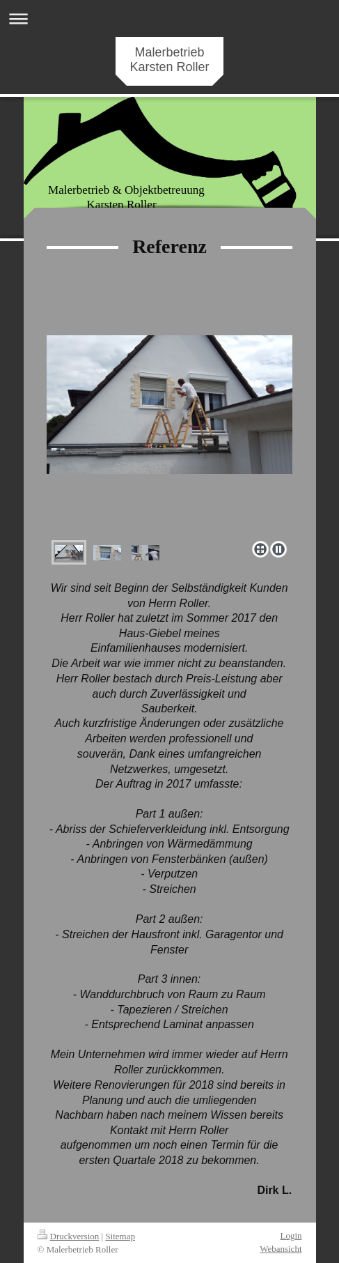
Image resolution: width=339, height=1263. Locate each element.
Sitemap (120, 1236)
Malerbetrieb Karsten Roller (169, 59)
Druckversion (69, 1236)
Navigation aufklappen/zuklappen (169, 18)
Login (290, 1235)
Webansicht (280, 1248)
